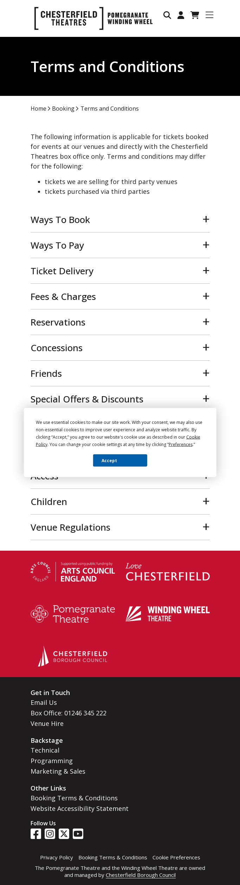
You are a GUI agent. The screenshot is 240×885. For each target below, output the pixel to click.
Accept (109, 460)
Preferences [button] (181, 444)
